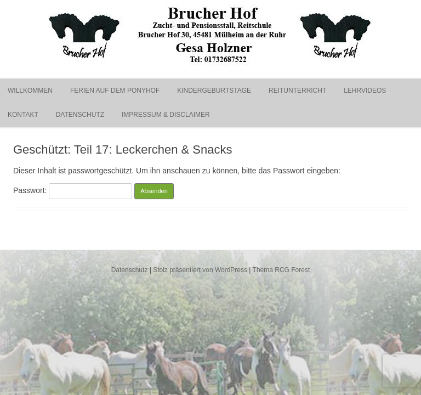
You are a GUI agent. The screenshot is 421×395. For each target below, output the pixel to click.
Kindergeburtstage (214, 90)
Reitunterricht (297, 90)
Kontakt (23, 115)
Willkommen (30, 90)
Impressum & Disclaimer (166, 115)
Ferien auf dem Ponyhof (115, 90)
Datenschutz (80, 115)
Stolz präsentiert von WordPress (200, 270)
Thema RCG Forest (281, 270)
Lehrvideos (365, 90)
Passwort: (72, 190)
